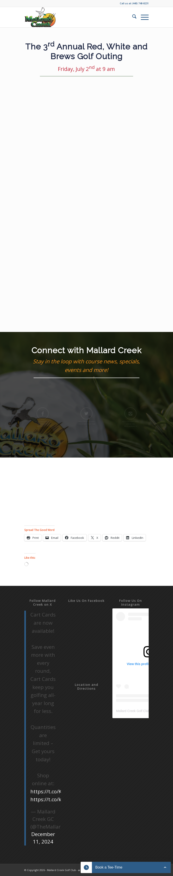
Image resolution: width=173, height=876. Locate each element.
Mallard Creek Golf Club (133, 711)
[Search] (132, 17)
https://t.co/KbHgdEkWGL (60, 791)
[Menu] (142, 17)
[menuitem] (132, 17)
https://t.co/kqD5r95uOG (59, 799)
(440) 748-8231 (140, 3)
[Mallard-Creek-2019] (40, 17)
